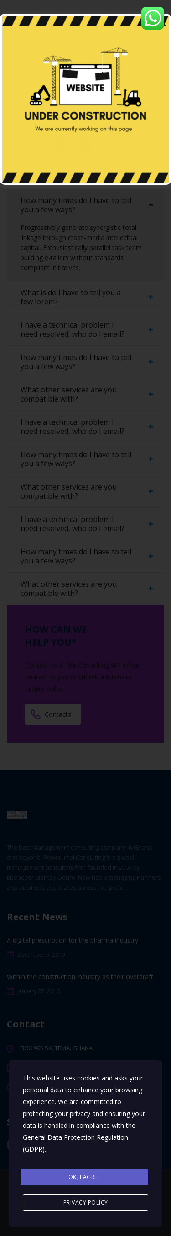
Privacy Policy (85, 1202)
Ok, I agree (84, 1177)
